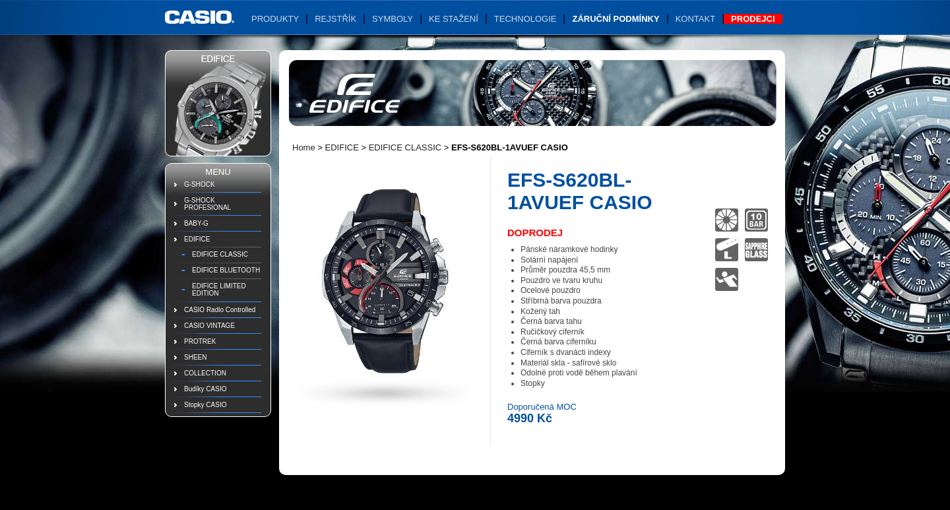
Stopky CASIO (205, 404)
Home (303, 147)
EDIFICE (197, 239)
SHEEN (195, 357)
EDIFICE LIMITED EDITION (219, 289)
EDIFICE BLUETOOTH (226, 270)
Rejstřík (335, 19)
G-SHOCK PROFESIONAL (207, 204)
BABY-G (196, 223)
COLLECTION (205, 373)
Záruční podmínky (615, 19)
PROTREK (200, 341)
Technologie (525, 19)
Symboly (392, 19)
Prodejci (753, 19)
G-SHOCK (199, 184)
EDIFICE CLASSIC (220, 254)
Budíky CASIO (205, 389)
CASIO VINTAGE (209, 325)
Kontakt (695, 19)
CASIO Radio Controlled (219, 309)
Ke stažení (453, 19)
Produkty (275, 19)
